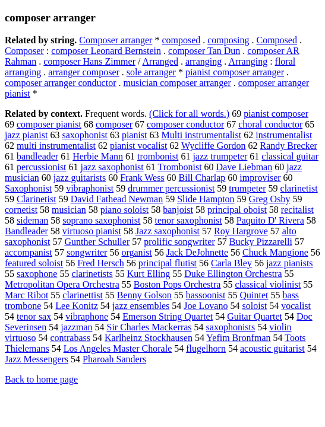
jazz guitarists (79, 178)
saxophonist (84, 135)
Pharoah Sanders (114, 359)
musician (69, 210)
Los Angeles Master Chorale (118, 348)
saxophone (37, 274)
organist (136, 252)
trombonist (157, 156)
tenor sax (34, 316)
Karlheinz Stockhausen (149, 338)
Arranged (160, 61)
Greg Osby (270, 199)
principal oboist (237, 210)
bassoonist (206, 295)
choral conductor (270, 124)
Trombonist (179, 167)
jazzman (76, 327)
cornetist (21, 210)
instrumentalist (283, 135)
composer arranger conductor (60, 83)
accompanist (28, 252)
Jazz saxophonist (167, 231)
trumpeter (247, 188)
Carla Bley (231, 263)
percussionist (42, 167)
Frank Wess (142, 178)
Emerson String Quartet (167, 316)
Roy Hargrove (241, 231)
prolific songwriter (179, 242)
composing (228, 40)
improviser (259, 178)
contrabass (70, 338)
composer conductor (185, 124)
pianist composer (276, 114)
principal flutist (167, 263)
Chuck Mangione (275, 252)
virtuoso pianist (91, 231)
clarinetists (91, 274)
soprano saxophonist (101, 220)
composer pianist (49, 124)
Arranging (247, 61)
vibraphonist (89, 188)
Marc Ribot (26, 295)
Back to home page (41, 379)
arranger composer (83, 72)
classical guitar (289, 156)
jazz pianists (289, 263)
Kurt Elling (148, 274)
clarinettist (82, 295)
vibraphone (86, 316)
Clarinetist (36, 199)
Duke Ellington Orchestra (233, 274)
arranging (203, 61)
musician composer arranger (177, 83)
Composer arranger (115, 40)
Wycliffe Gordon (213, 146)
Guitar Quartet (254, 316)
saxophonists (230, 327)
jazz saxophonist (112, 167)
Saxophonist (28, 188)
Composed (276, 40)
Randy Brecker (288, 146)
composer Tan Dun (204, 51)
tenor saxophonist (188, 220)
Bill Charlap (202, 178)
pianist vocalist (138, 146)
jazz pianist (26, 135)
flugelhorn (206, 348)
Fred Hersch (100, 263)
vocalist (296, 306)
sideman (32, 220)
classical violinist (268, 284)
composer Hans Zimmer (89, 61)
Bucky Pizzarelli (260, 242)
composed (181, 40)
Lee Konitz (76, 306)
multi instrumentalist (56, 146)
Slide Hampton (205, 199)
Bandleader (26, 231)
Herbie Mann (97, 156)
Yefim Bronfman (238, 338)
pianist (134, 135)
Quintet (254, 295)
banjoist (178, 210)
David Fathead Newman (117, 199)
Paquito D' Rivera (270, 220)
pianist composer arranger (234, 72)
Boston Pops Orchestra (177, 284)
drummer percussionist (171, 188)
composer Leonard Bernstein (106, 51)
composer (114, 124)
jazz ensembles (140, 306)
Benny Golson (144, 295)
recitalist (297, 210)
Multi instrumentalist (202, 135)
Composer (24, 51)
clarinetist (299, 188)
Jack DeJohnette (197, 252)
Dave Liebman (244, 167)
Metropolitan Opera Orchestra (62, 284)
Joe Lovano (206, 306)
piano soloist (124, 210)
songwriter (87, 252)
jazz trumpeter (220, 156)
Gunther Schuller (97, 242)
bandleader (37, 156)
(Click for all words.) (189, 114)
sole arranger (151, 72)
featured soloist (34, 263)
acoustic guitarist (272, 348)
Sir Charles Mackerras (149, 327)
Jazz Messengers (36, 359)
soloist (254, 306)
